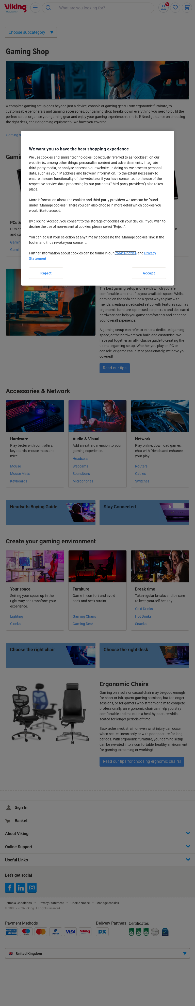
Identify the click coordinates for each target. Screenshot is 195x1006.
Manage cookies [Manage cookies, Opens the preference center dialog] (97, 273)
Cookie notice (126, 253)
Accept (145, 273)
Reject (46, 273)
